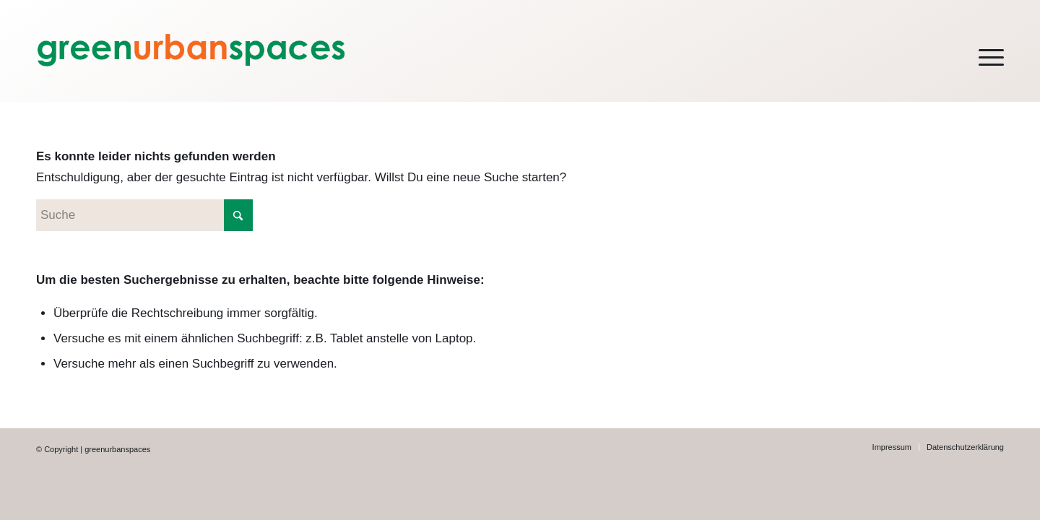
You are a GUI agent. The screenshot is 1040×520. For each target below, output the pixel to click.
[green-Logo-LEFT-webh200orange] (239, 51)
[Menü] (982, 51)
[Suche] (144, 215)
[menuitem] (982, 51)
